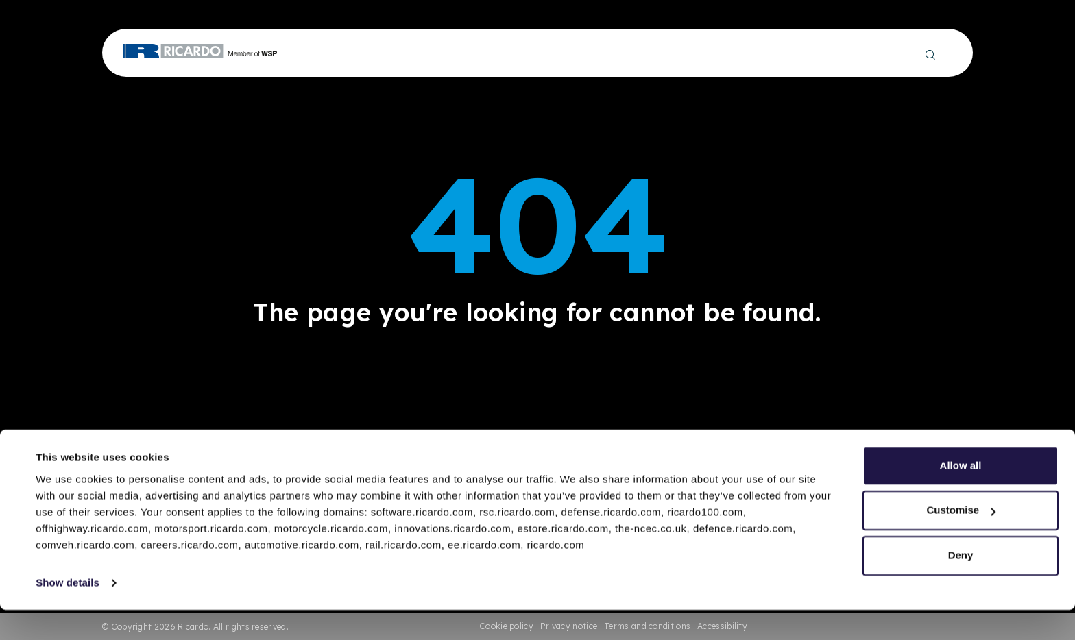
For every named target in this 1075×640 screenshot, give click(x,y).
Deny (961, 585)
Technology (473, 53)
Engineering (330, 53)
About (785, 53)
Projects (537, 53)
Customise (960, 540)
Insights (594, 53)
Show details (67, 613)
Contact (889, 53)
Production (401, 53)
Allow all (961, 496)
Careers (834, 53)
